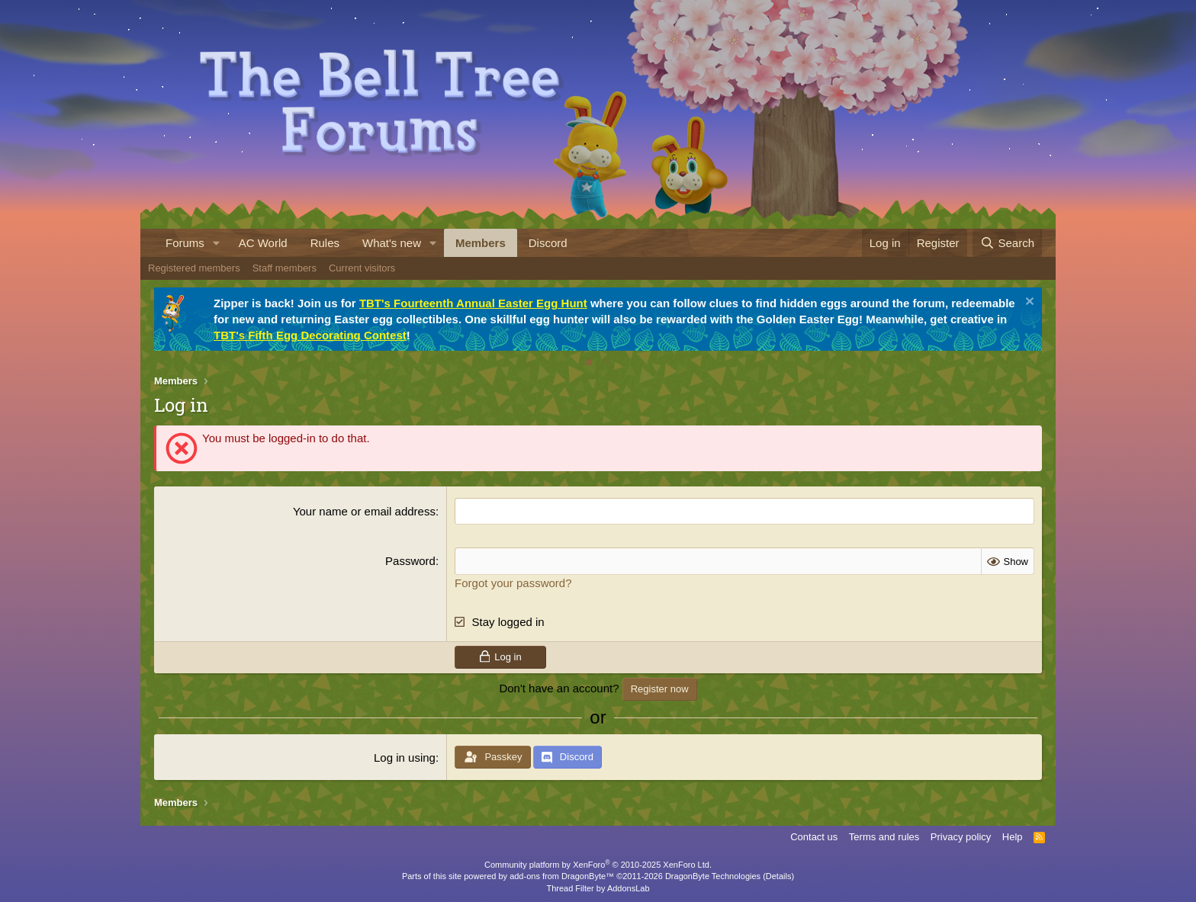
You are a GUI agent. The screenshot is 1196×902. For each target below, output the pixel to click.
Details (779, 876)
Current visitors (362, 268)
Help (1012, 837)
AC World (263, 242)
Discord (548, 242)
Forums (185, 242)
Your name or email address (364, 511)
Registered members (194, 268)
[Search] (1007, 243)
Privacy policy (961, 837)
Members (480, 242)
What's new (391, 242)
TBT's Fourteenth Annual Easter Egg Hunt (473, 303)
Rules (324, 242)
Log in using (405, 757)
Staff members (284, 268)
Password (410, 560)
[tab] (589, 362)
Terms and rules (884, 837)
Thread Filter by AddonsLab (597, 888)
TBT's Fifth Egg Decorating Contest (310, 335)
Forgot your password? (513, 582)
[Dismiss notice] (1027, 303)
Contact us (814, 837)
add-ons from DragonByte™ (562, 876)
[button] (216, 243)
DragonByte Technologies (712, 876)
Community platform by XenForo (598, 864)
